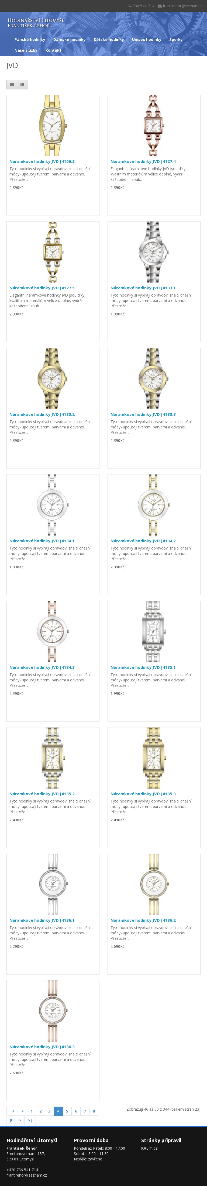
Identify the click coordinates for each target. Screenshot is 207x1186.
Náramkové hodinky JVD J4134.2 (143, 540)
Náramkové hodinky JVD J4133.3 (143, 414)
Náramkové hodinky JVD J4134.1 (42, 540)
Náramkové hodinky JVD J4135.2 (42, 793)
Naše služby (26, 50)
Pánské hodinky (30, 39)
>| (30, 1120)
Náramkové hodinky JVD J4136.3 (42, 1046)
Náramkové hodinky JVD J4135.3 (143, 793)
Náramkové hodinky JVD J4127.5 (42, 287)
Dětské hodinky (109, 39)
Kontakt (53, 50)
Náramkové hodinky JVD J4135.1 (143, 667)
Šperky (176, 39)
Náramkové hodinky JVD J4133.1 (143, 287)
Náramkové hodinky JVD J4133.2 (42, 414)
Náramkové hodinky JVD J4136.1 (42, 920)
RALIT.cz (149, 1148)
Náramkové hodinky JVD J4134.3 (42, 667)
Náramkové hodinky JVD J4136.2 (143, 920)
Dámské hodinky (69, 39)
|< (12, 1111)
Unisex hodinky (146, 39)
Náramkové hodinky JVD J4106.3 (42, 161)
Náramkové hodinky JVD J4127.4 (143, 161)
